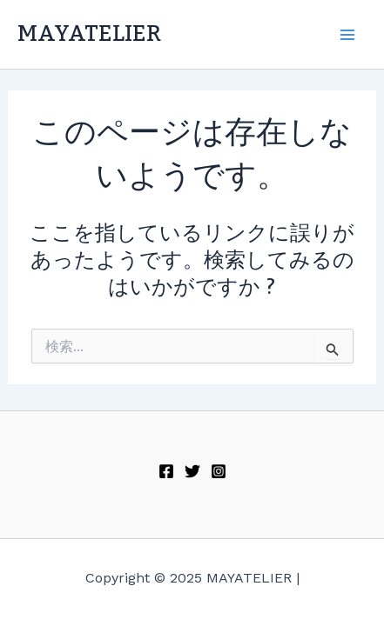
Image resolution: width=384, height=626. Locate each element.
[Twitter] (192, 471)
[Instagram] (218, 471)
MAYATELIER (89, 34)
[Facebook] (166, 471)
